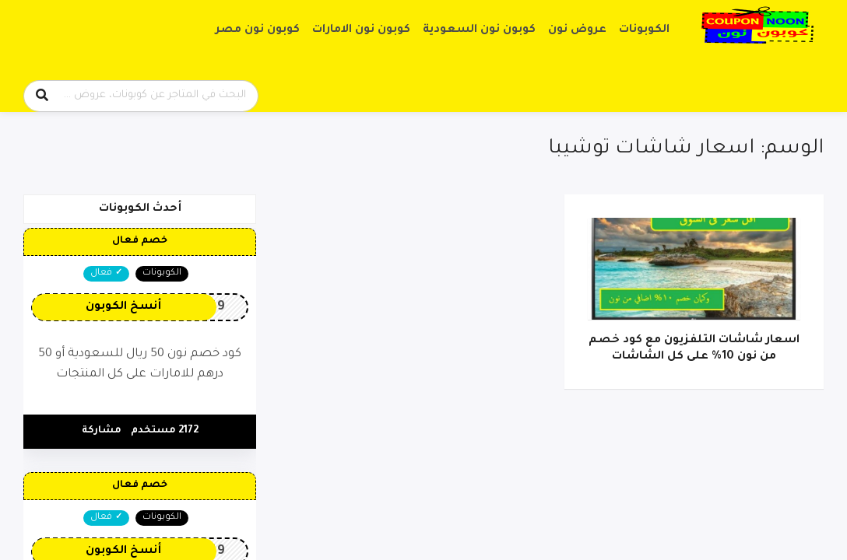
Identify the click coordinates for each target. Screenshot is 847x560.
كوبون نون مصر (258, 30)
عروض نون (577, 30)
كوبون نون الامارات (361, 30)
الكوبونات (644, 30)
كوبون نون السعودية (479, 30)
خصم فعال (139, 241)
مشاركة (101, 430)
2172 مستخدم (165, 430)
